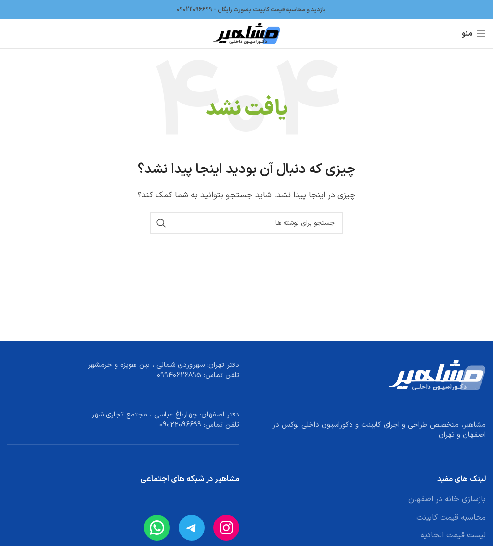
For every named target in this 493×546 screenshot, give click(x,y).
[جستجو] (246, 223)
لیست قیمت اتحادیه (453, 535)
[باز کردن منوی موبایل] (474, 33)
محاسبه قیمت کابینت (451, 517)
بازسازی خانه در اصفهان (447, 499)
